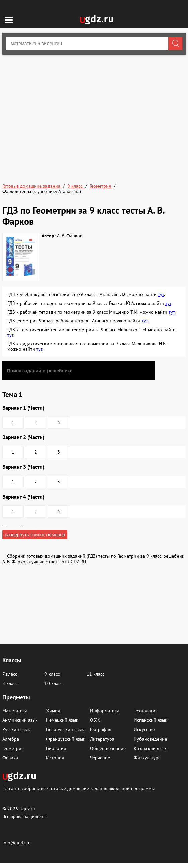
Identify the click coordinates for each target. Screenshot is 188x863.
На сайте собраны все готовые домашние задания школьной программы (78, 788)
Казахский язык (150, 748)
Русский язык (16, 729)
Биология (56, 748)
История (55, 758)
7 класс (9, 674)
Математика (14, 711)
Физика (10, 758)
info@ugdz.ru (16, 843)
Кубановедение (150, 739)
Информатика (104, 711)
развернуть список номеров (35, 534)
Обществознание (108, 748)
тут (161, 294)
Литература (102, 739)
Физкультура (147, 758)
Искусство (144, 729)
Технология (146, 711)
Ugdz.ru (27, 809)
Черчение (100, 758)
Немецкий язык (62, 720)
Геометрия (13, 748)
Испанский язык (150, 720)
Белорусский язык (65, 729)
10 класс (53, 683)
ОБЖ (95, 720)
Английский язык (20, 720)
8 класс (9, 683)
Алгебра (10, 739)
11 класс (95, 674)
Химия (53, 711)
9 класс (52, 674)
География (100, 729)
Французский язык (65, 739)
